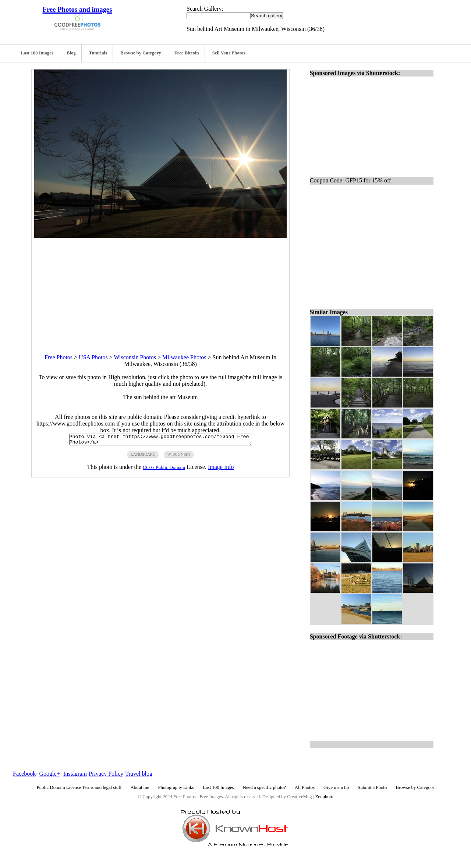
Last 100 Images (37, 53)
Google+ (49, 774)
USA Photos (93, 357)
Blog (71, 53)
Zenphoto (324, 796)
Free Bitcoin (186, 53)
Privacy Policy (106, 774)
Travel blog (138, 774)
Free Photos (58, 357)
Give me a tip (336, 787)
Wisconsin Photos (135, 357)
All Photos (305, 787)
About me (140, 787)
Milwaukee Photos (184, 357)
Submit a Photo (372, 787)
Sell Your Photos (228, 53)
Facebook (24, 774)
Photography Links (176, 787)
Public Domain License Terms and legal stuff (79, 787)
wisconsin (178, 456)
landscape (143, 456)
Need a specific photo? (264, 787)
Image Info (221, 469)
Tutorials (98, 53)
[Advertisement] (160, 289)
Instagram (75, 774)
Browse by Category (140, 53)
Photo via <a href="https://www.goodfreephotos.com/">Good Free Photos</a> (160, 441)
